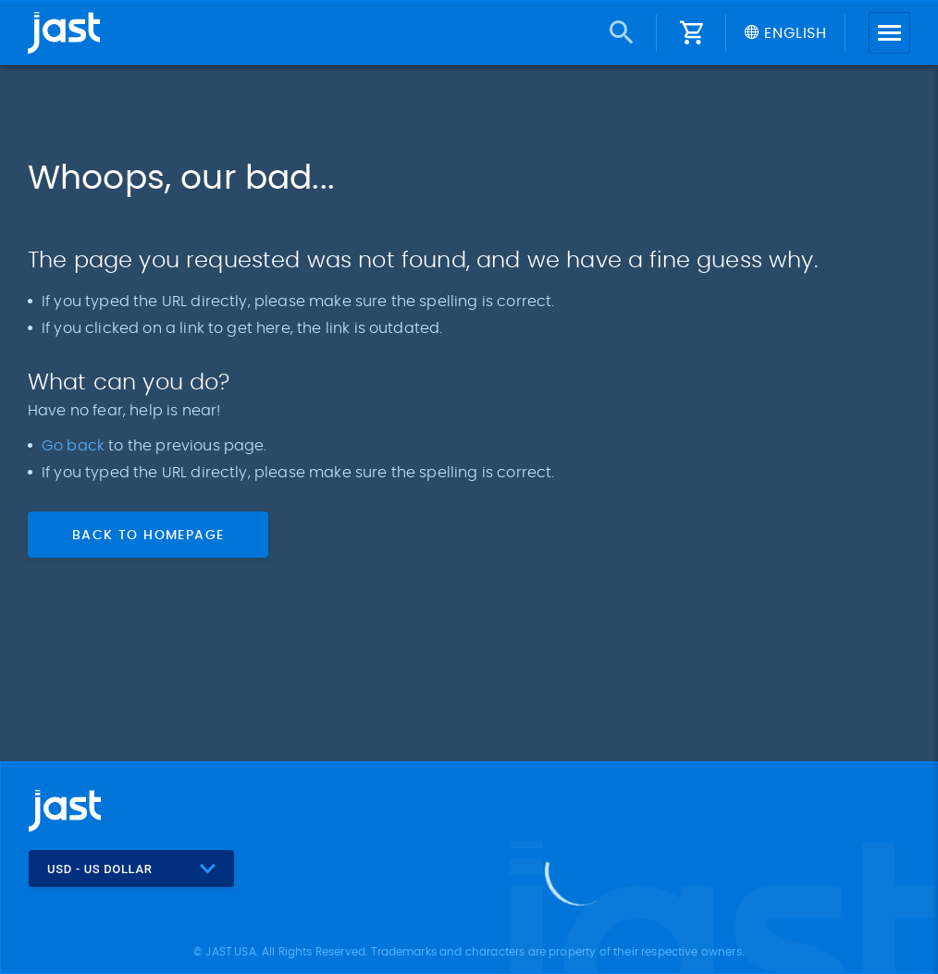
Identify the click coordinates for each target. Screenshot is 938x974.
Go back (75, 445)
